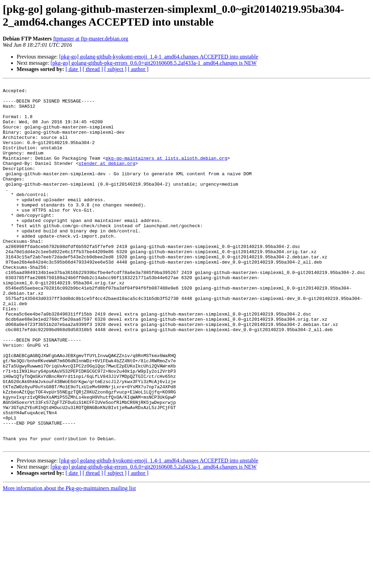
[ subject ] (115, 69)
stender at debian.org (106, 180)
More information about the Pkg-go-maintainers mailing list (69, 561)
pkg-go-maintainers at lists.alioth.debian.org (166, 173)
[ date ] (73, 69)
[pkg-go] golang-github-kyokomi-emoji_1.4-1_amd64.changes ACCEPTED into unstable (158, 57)
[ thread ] (93, 69)
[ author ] (138, 69)
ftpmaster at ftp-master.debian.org (90, 39)
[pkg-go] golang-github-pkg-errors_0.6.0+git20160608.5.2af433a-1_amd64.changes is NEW (154, 63)
